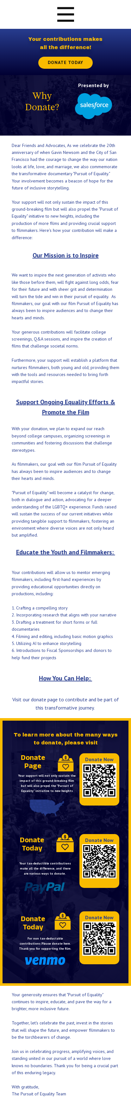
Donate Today (65, 62)
